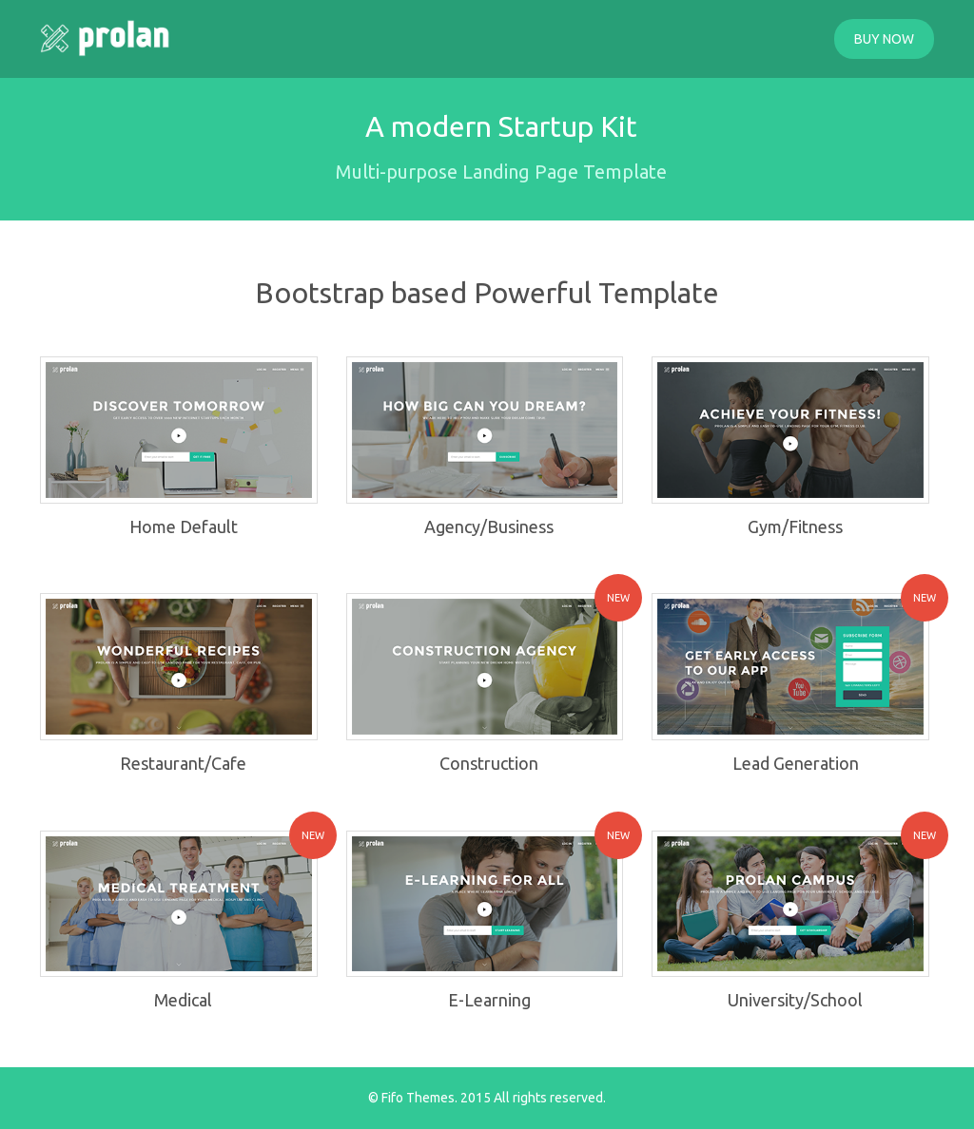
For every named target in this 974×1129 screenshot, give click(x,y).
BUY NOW (884, 39)
